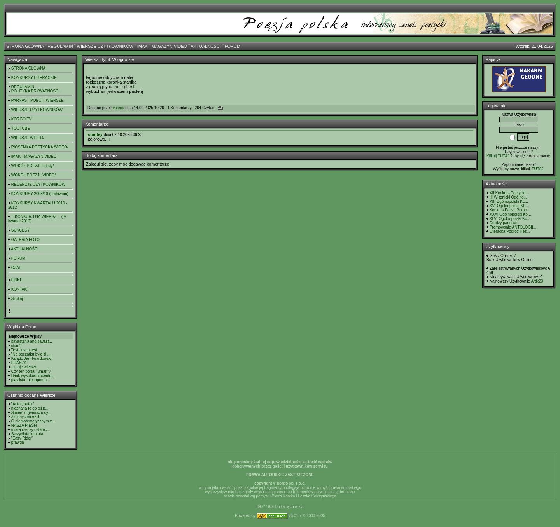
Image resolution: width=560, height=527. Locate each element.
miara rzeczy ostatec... (30, 430)
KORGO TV (21, 119)
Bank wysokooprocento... (33, 375)
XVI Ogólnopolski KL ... (509, 206)
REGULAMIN (60, 46)
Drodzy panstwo (504, 223)
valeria (118, 108)
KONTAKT (20, 289)
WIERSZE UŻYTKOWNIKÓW (105, 46)
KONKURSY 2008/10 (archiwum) (39, 194)
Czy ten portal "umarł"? (31, 371)
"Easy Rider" (22, 438)
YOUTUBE (20, 128)
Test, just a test (24, 350)
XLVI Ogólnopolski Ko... (510, 218)
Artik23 (537, 281)
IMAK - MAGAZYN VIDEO (162, 46)
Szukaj (17, 299)
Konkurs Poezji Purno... (510, 210)
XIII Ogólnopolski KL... (509, 201)
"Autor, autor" (22, 404)
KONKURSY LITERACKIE (34, 77)
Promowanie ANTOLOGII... (513, 227)
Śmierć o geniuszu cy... (31, 412)
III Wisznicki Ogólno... (508, 197)
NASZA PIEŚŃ (24, 425)
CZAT (16, 267)
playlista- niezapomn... (30, 380)
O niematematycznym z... (33, 421)
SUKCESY (20, 230)
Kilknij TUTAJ (497, 156)
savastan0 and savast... (31, 341)
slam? (16, 346)
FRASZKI (19, 363)
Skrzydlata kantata (27, 434)
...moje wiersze (24, 367)
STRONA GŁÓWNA (25, 46)
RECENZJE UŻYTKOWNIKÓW (38, 184)
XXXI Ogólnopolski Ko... (510, 214)
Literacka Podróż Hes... (510, 231)
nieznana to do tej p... (30, 408)
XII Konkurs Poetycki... (509, 193)
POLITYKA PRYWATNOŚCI (35, 91)
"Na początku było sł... (30, 354)
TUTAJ (537, 169)
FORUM (232, 46)
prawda (17, 442)
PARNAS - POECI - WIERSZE (37, 100)
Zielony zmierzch (25, 417)
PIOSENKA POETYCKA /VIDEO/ (39, 147)
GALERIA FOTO (25, 239)
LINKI (16, 280)
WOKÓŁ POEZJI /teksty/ (32, 166)
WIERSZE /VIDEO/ (27, 138)
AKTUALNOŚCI (206, 46)
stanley (95, 134)
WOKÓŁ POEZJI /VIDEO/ (33, 175)
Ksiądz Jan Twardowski (31, 358)
